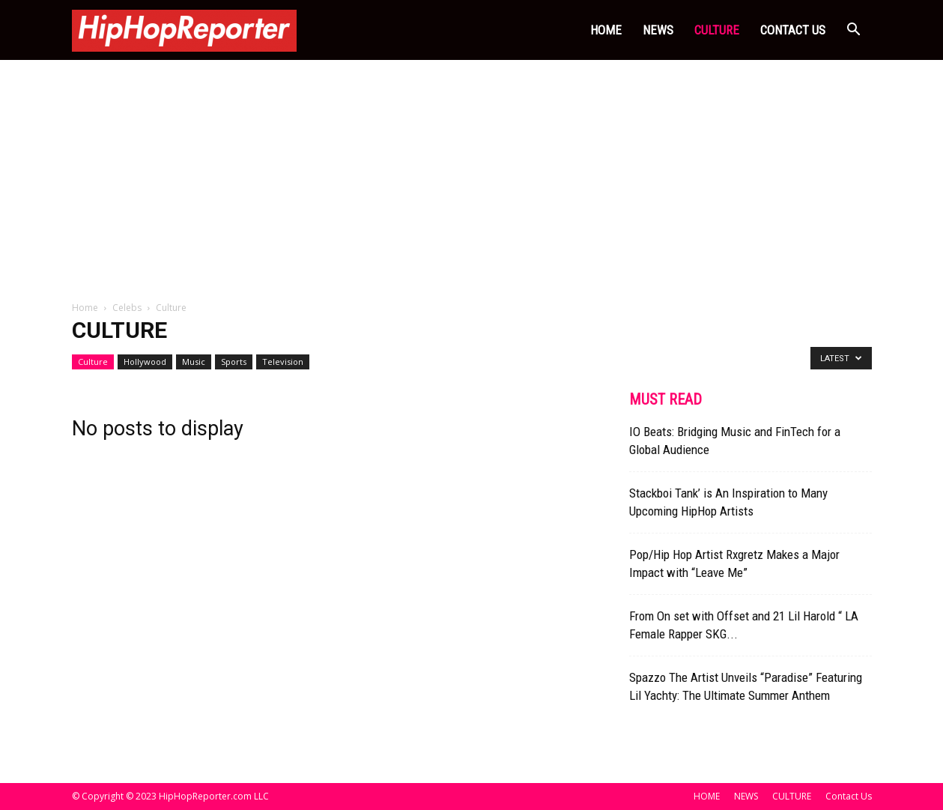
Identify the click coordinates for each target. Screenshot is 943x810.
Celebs (127, 307)
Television (282, 361)
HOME (606, 29)
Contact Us (792, 29)
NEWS (658, 29)
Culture (93, 361)
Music (193, 361)
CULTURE (716, 29)
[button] (854, 31)
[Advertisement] (471, 172)
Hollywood (145, 361)
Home (85, 307)
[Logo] (184, 30)
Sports (233, 361)
